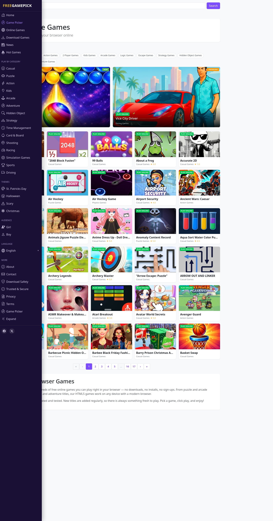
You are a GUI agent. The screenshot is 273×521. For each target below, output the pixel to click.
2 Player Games (81, 106)
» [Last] (157, 418)
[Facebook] (4, 331)
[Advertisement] (121, 77)
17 (144, 418)
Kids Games (100, 106)
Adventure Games (56, 113)
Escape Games (156, 106)
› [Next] (150, 418)
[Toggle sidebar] (21, 319)
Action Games (61, 106)
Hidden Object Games (201, 106)
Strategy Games (177, 106)
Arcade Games (118, 106)
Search (223, 6)
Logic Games (137, 106)
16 (137, 418)
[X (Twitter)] (12, 331)
